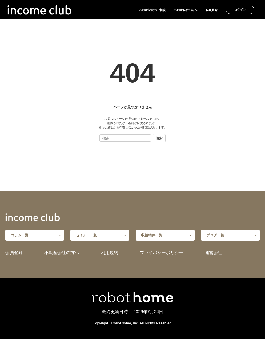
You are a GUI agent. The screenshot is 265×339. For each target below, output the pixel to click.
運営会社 (213, 252)
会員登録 (212, 10)
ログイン (240, 9)
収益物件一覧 (151, 235)
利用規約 (109, 252)
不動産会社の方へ (186, 10)
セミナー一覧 (86, 235)
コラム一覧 (19, 235)
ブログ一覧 (215, 235)
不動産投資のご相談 (152, 10)
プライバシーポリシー (161, 252)
